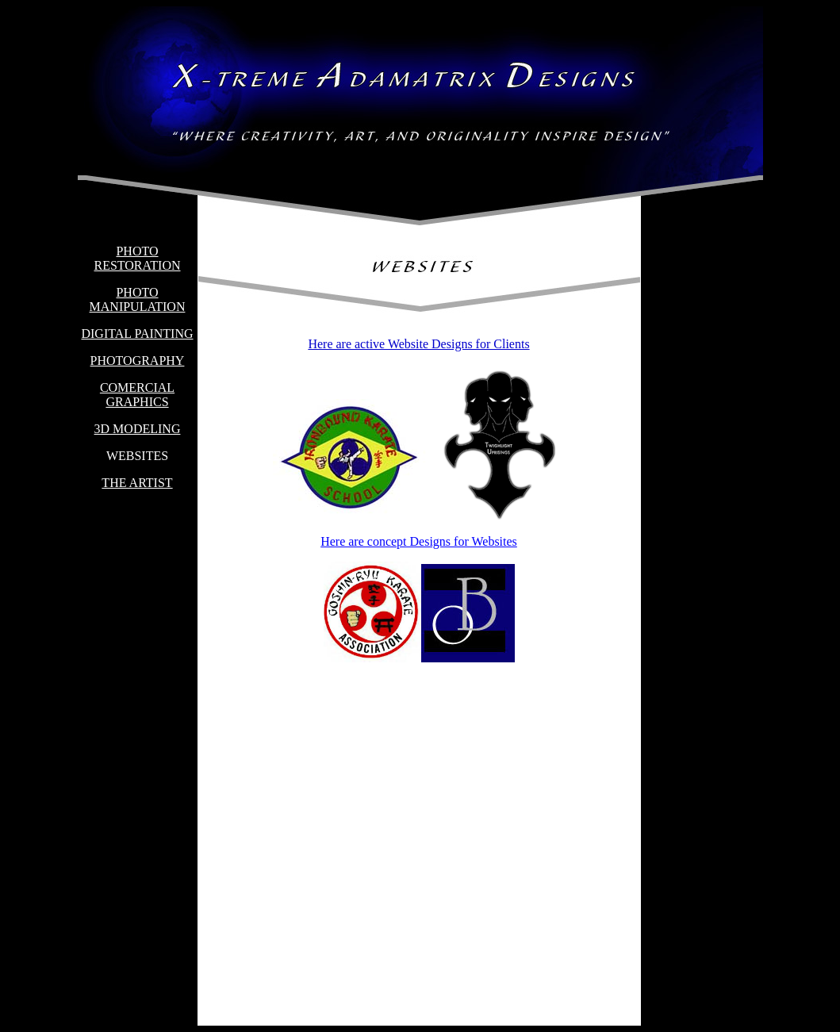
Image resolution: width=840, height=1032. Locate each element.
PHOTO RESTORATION (137, 258)
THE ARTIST (137, 482)
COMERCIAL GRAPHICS (137, 395)
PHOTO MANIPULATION (138, 299)
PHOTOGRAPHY (137, 360)
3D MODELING (137, 428)
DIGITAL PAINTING (137, 333)
